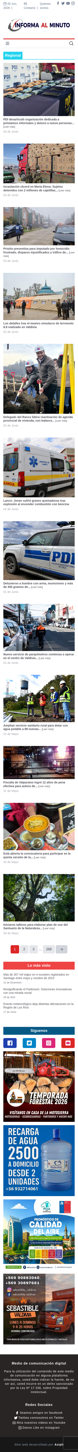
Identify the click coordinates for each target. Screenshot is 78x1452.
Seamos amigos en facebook (38, 1413)
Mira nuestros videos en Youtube (39, 1422)
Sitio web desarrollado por (39, 1444)
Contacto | (31, 6)
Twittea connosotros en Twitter (39, 1418)
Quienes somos (45, 6)
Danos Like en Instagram (39, 1427)
